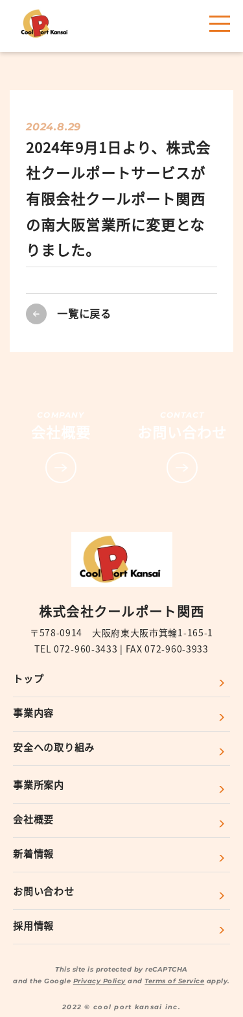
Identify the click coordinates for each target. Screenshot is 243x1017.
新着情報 (33, 853)
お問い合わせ (44, 891)
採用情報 (33, 925)
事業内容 (33, 712)
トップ (28, 678)
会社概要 (33, 819)
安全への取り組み (54, 747)
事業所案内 (38, 784)
